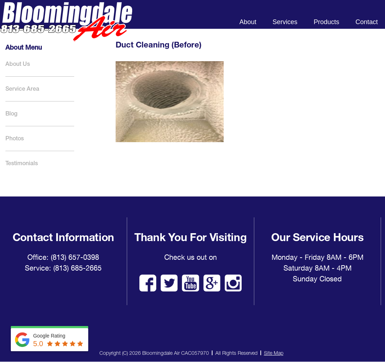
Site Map (273, 353)
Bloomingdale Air (66, 28)
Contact (366, 22)
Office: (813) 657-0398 (63, 257)
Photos (14, 138)
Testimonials (21, 163)
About (247, 22)
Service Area (22, 88)
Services (285, 22)
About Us (17, 63)
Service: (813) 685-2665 (63, 268)
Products (326, 22)
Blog (11, 113)
